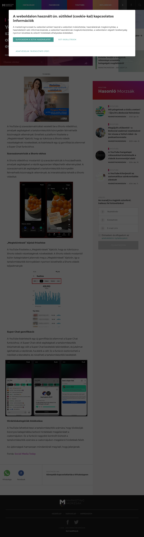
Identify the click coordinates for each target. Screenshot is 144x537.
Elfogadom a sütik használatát (33, 39)
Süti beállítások (67, 39)
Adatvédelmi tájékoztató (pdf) (32, 51)
